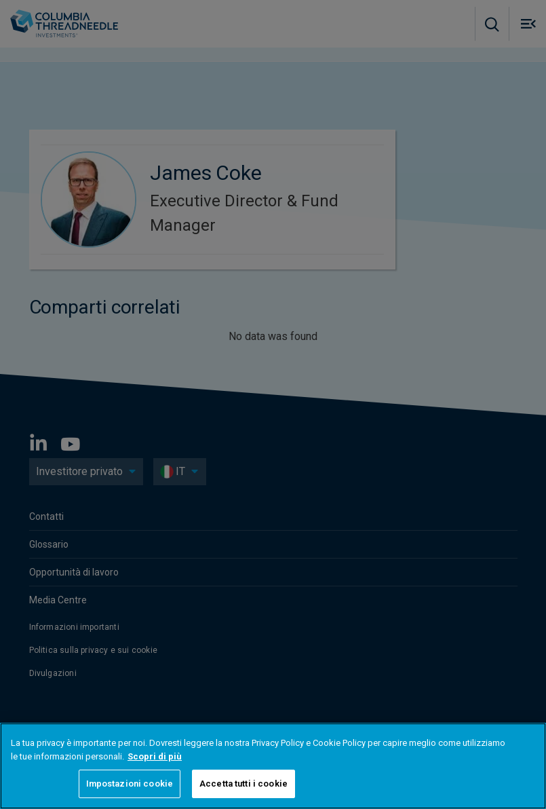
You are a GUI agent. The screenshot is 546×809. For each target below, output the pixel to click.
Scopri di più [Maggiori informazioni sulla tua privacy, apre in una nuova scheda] (155, 756)
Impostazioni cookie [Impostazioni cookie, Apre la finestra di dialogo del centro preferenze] (129, 783)
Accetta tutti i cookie (243, 783)
